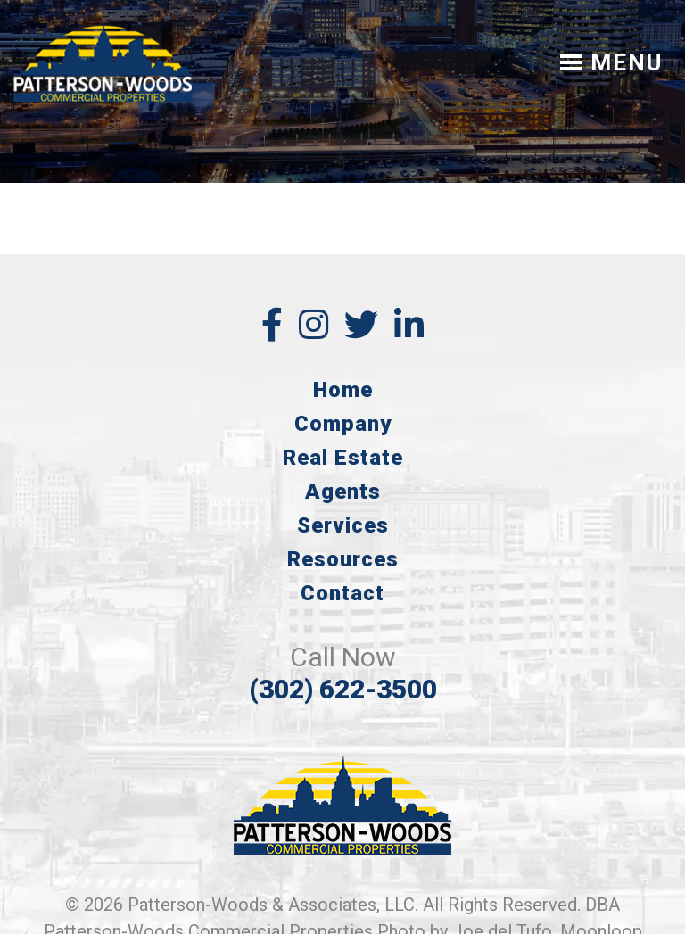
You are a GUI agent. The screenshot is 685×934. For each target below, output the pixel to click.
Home (343, 389)
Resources (343, 559)
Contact (342, 593)
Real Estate (343, 457)
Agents (343, 491)
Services (343, 525)
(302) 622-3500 (343, 689)
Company (343, 423)
